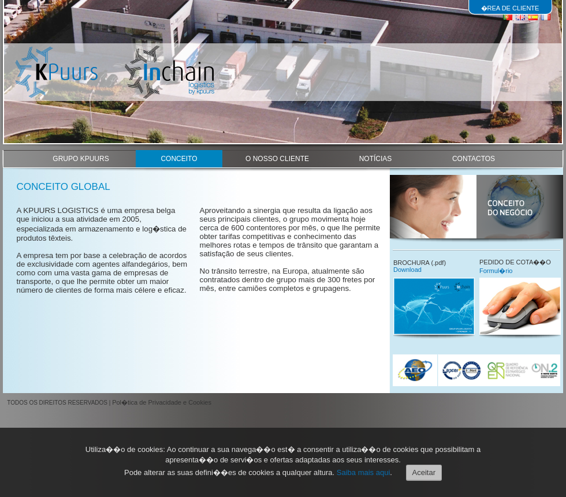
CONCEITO (179, 159)
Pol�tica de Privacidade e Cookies (161, 402)
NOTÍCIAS (375, 159)
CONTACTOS (473, 159)
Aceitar (423, 472)
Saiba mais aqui (363, 472)
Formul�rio (495, 270)
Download (407, 269)
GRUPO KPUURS (81, 159)
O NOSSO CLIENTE (277, 159)
